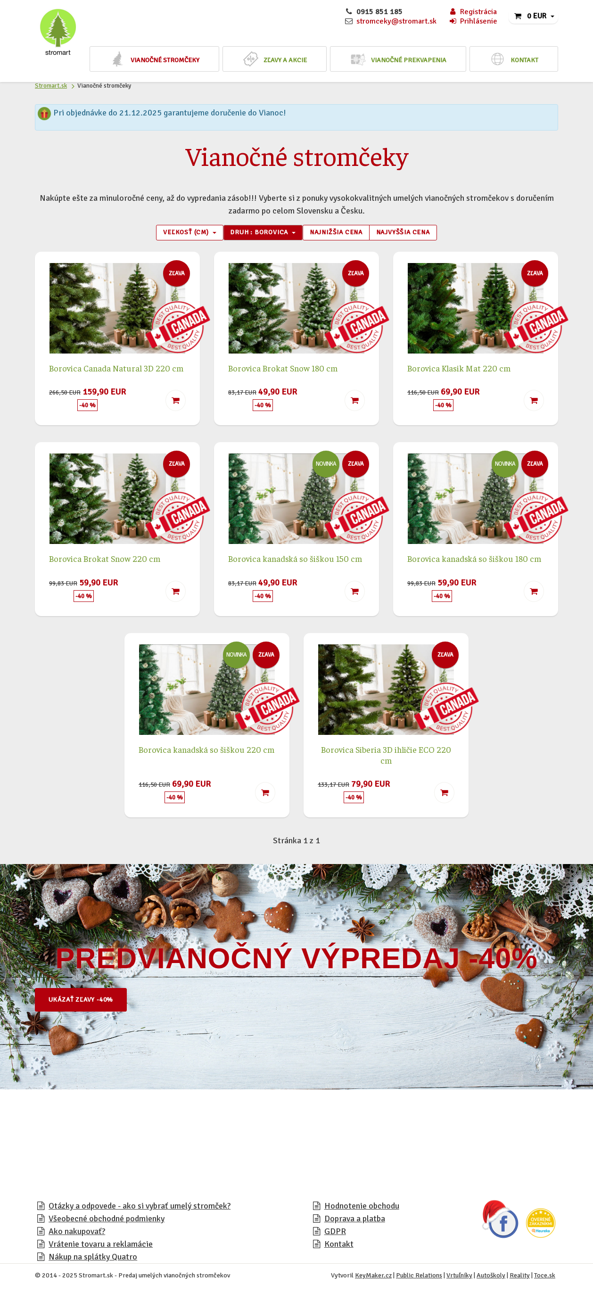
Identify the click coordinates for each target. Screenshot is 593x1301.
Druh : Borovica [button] (257, 233)
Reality (520, 1277)
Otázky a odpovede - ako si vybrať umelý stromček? (140, 1207)
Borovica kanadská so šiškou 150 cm (295, 559)
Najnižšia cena (338, 233)
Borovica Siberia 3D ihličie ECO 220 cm (386, 756)
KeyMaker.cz (373, 1277)
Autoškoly (491, 1277)
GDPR (335, 1232)
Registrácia (472, 11)
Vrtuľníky (459, 1277)
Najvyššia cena (409, 233)
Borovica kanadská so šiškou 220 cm (206, 750)
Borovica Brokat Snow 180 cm (283, 368)
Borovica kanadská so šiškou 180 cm (474, 559)
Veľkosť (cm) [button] (180, 233)
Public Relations (419, 1277)
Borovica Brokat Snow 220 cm (104, 559)
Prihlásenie (473, 21)
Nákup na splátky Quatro (93, 1258)
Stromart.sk (51, 86)
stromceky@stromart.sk (396, 21)
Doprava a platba (354, 1220)
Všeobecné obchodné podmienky (107, 1220)
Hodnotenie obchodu (361, 1207)
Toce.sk (544, 1277)
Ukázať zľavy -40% (84, 1000)
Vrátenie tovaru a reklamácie (101, 1245)
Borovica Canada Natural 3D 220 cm (116, 368)
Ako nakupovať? (77, 1232)
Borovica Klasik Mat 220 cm (459, 368)
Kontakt (339, 1245)
